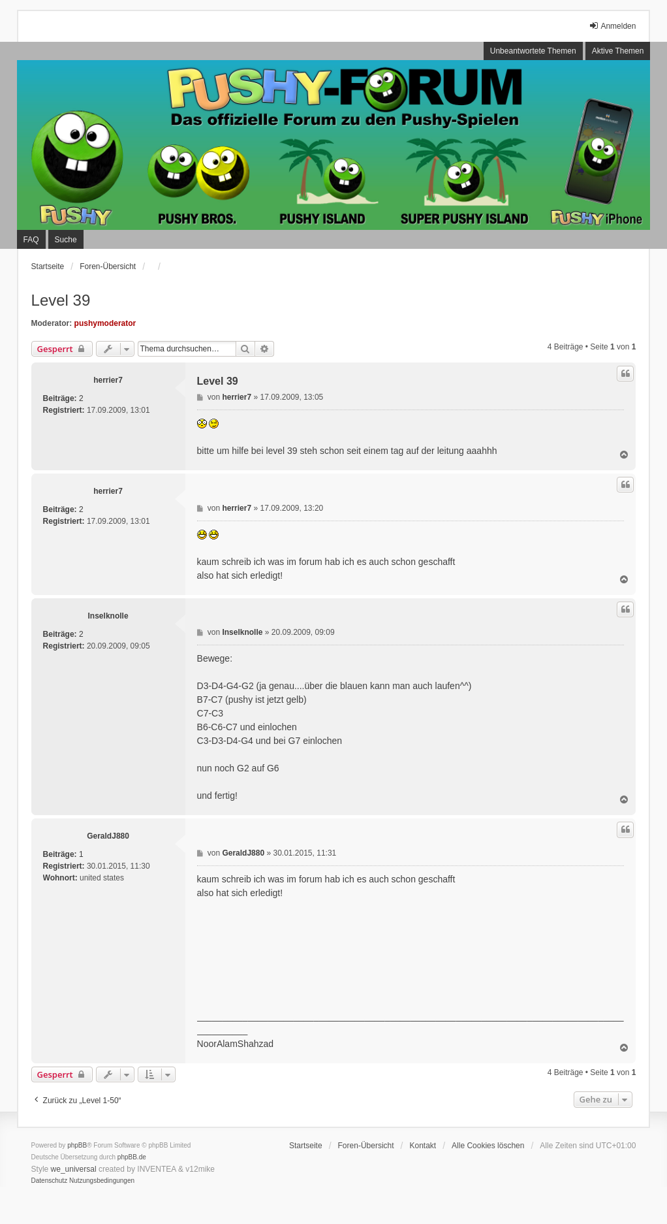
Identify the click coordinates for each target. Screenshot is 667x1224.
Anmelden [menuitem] (612, 26)
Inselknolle (108, 615)
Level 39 (61, 300)
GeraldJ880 (108, 836)
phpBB (77, 1145)
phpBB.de (131, 1157)
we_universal (74, 1169)
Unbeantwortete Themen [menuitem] (533, 51)
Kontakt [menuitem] (422, 1145)
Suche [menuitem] (66, 239)
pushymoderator (105, 323)
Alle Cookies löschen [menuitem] (488, 1145)
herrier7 (108, 380)
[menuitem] (49, 1181)
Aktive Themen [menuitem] (618, 51)
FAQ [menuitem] (31, 239)
